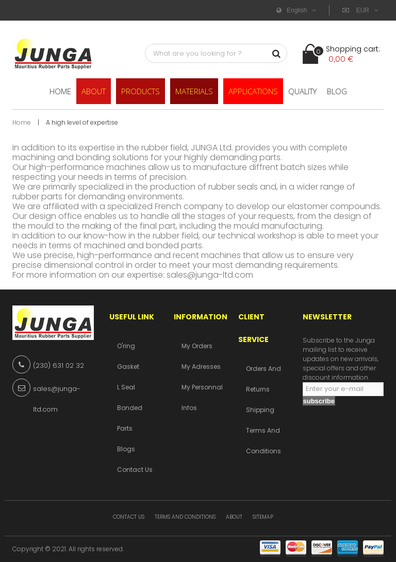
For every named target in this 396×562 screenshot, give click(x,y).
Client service (253, 328)
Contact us (135, 469)
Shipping (260, 409)
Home (21, 122)
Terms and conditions (185, 517)
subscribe (319, 401)
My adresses (201, 366)
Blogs (126, 449)
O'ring (126, 346)
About (234, 517)
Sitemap (263, 517)
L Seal (126, 387)
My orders (197, 346)
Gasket (128, 366)
